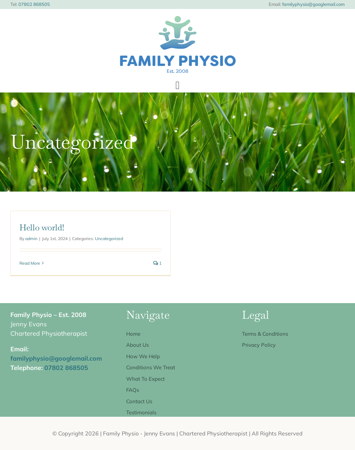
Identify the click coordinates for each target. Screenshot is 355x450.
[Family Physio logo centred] (177, 19)
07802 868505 (34, 4)
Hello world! (41, 227)
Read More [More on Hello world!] (29, 263)
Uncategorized (109, 238)
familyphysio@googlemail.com (313, 4)
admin (31, 238)
